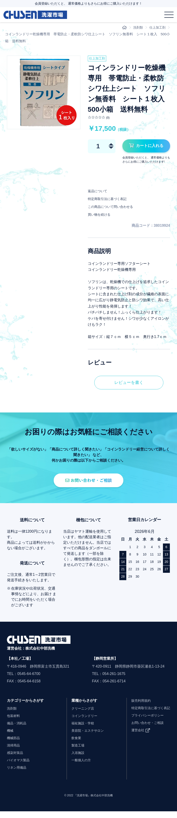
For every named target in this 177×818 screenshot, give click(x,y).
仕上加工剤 (156, 28)
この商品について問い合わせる (113, 208)
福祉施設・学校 (79, 730)
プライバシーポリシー (144, 722)
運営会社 (133, 737)
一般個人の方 (77, 767)
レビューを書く (129, 384)
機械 (10, 737)
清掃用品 (14, 752)
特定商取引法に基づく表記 (110, 200)
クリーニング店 (79, 715)
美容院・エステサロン (84, 737)
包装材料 (14, 722)
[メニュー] (169, 15)
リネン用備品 (18, 774)
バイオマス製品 (20, 767)
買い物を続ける (101, 216)
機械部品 (14, 744)
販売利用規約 (137, 707)
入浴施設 (73, 759)
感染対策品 (16, 759)
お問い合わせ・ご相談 (144, 729)
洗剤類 (136, 28)
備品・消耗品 (18, 730)
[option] (43, 92)
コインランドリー (81, 722)
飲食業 (71, 744)
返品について (99, 192)
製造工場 (73, 752)
